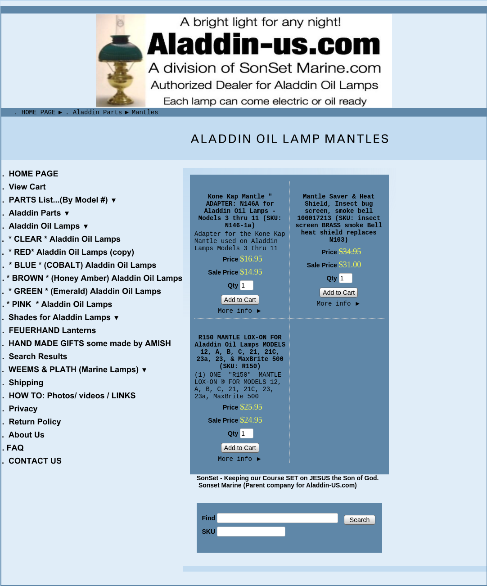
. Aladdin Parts (93, 112)
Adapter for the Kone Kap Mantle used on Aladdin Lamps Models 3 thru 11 (239, 241)
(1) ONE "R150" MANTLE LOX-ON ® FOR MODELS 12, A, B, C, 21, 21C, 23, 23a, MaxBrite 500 (237, 385)
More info (240, 311)
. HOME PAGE (34, 112)
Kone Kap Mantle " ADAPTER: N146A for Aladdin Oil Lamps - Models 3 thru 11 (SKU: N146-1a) (240, 211)
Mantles (145, 112)
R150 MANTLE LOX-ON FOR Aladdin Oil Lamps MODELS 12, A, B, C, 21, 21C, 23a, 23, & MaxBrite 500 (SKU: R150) (239, 352)
